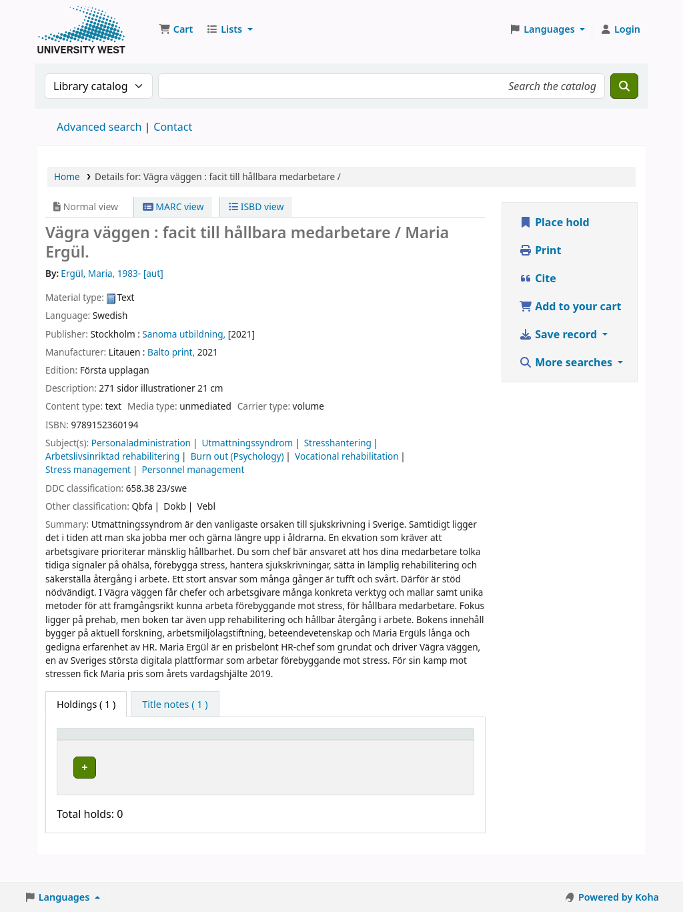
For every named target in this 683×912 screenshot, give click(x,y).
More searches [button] (567, 362)
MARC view (173, 206)
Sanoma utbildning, (183, 334)
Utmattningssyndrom (247, 442)
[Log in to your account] (620, 29)
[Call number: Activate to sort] (286, 747)
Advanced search (99, 126)
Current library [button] (166, 753)
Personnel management (193, 469)
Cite (537, 278)
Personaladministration (141, 442)
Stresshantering (338, 442)
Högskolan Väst (166, 778)
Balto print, (171, 352)
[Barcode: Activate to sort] (432, 747)
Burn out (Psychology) (237, 456)
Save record (559, 334)
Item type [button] (74, 746)
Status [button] (355, 753)
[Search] (624, 86)
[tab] (175, 704)
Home (67, 176)
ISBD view (256, 206)
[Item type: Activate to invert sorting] (91, 747)
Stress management (88, 469)
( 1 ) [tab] (86, 704)
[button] (175, 29)
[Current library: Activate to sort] (181, 747)
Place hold (554, 222)
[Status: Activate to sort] (363, 747)
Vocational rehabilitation (346, 456)
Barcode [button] (416, 753)
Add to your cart (570, 306)
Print (540, 250)
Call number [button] (272, 753)
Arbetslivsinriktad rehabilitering (112, 456)
